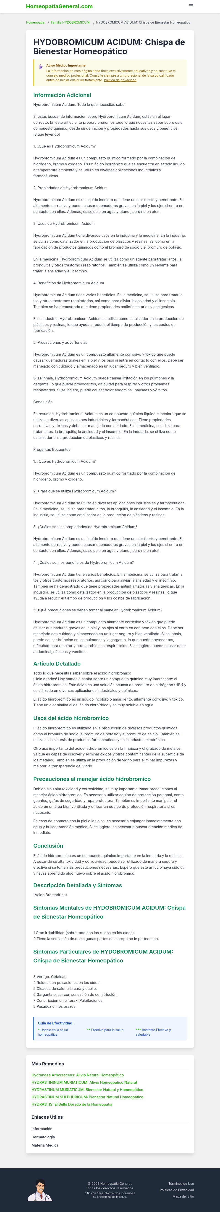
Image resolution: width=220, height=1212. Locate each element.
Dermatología (43, 1137)
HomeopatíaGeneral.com (59, 6)
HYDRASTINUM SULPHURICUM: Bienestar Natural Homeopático (87, 1097)
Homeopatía (35, 22)
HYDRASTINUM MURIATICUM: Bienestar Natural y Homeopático (87, 1089)
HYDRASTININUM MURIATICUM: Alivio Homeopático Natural (84, 1082)
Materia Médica (44, 1145)
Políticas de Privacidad (177, 1190)
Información (41, 1128)
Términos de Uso (181, 1183)
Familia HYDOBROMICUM (70, 22)
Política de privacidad (120, 80)
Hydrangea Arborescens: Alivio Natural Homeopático (77, 1075)
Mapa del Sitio (183, 1196)
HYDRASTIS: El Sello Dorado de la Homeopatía (71, 1104)
